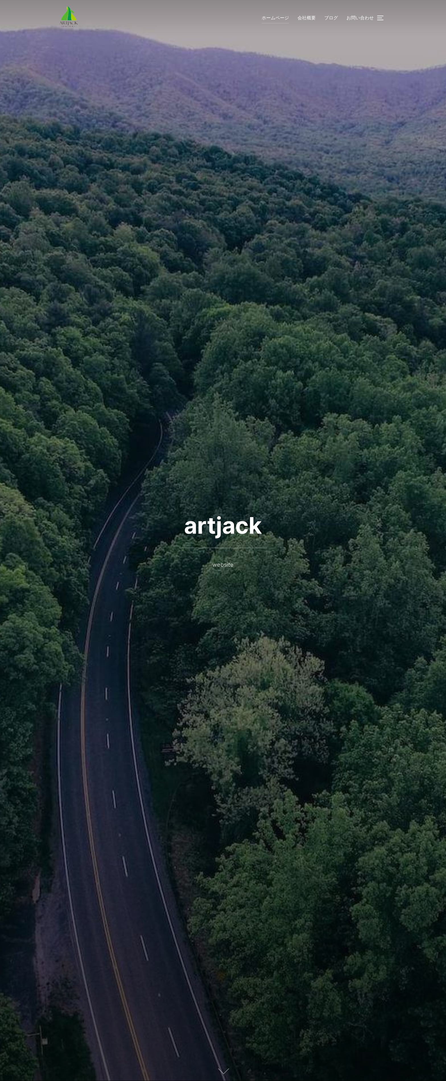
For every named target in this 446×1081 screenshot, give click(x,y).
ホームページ (275, 17)
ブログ (331, 17)
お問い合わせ (360, 17)
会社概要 (307, 17)
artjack (223, 525)
